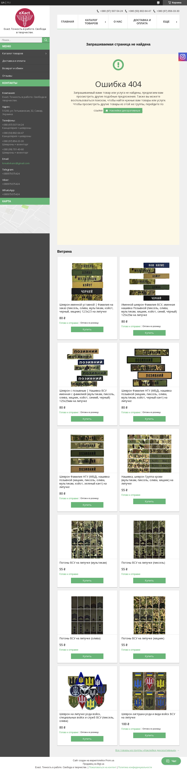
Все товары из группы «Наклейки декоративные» (145, 750)
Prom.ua (110, 760)
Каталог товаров (12, 53)
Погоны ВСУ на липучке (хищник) (142, 638)
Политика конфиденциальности (135, 767)
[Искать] (46, 40)
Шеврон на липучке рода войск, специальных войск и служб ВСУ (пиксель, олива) (86, 717)
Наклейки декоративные (125, 110)
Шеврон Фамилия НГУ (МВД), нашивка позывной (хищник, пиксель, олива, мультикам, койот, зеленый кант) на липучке (84, 482)
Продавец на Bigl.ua (93, 764)
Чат (171, 761)
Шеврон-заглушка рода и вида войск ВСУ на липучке (148, 715)
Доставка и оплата (13, 60)
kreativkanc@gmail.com (16, 163)
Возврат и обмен (12, 68)
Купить (87, 329)
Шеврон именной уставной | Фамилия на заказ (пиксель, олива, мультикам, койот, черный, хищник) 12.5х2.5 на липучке (86, 308)
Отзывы (7, 75)
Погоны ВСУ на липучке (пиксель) (143, 562)
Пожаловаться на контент (102, 767)
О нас (118, 21)
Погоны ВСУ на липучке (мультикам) (83, 562)
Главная (67, 21)
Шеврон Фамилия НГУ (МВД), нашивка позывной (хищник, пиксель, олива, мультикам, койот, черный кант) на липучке (146, 396)
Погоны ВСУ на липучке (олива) (80, 638)
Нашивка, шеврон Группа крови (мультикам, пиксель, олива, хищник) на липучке (147, 480)
